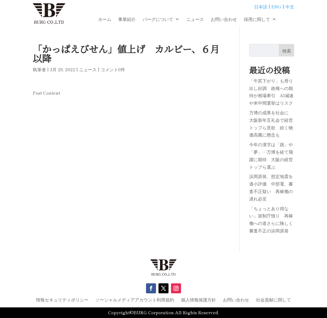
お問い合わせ (224, 19)
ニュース (195, 19)
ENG (276, 6)
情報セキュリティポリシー (62, 300)
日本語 (260, 6)
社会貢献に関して (273, 300)
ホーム (104, 19)
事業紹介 (127, 19)
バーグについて (158, 19)
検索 (286, 50)
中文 (289, 6)
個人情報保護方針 (198, 300)
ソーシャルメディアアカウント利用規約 (134, 300)
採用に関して (257, 19)
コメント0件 (113, 69)
